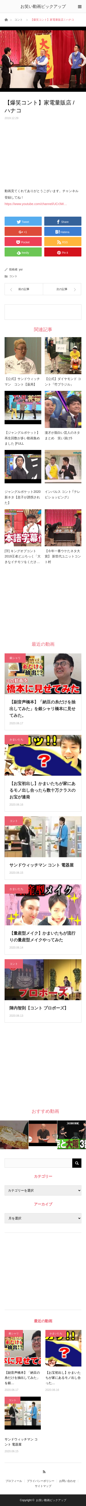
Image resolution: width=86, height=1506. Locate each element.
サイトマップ (43, 1486)
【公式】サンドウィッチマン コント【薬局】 (22, 381)
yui (20, 269)
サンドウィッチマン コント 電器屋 (41, 865)
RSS (43, 1471)
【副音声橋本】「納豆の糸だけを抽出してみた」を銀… (22, 1378)
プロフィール (14, 1481)
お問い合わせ (67, 1481)
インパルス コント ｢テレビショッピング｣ (62, 494)
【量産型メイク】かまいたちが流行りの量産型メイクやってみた (42, 936)
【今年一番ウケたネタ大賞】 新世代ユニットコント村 (63, 556)
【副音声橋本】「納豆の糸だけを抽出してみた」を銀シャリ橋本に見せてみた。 (42, 709)
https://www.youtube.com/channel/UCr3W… (36, 204)
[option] (14, 1134)
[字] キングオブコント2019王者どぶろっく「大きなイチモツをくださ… (23, 556)
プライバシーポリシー (40, 1481)
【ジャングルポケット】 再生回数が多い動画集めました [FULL (23, 438)
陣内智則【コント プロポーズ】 (38, 1008)
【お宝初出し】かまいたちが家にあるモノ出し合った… (63, 1378)
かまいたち (16, 739)
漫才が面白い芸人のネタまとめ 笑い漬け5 (62, 435)
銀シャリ (15, 658)
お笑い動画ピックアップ (43, 6)
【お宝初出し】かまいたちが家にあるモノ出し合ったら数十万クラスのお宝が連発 (42, 790)
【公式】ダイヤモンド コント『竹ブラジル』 (63, 381)
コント (18, 19)
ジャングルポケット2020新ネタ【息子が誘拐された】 (23, 497)
